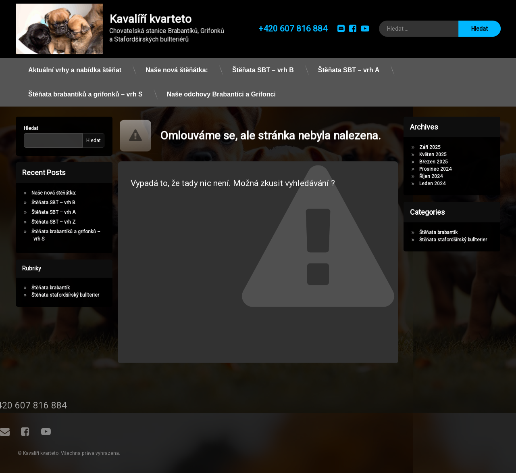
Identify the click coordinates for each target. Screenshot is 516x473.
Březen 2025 (436, 162)
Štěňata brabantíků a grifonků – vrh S (85, 91)
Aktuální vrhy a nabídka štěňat (74, 66)
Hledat (28, 128)
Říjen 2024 (433, 176)
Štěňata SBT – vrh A (348, 66)
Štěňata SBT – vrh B (263, 66)
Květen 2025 (435, 154)
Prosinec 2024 (438, 169)
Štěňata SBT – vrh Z (51, 222)
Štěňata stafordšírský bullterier (62, 295)
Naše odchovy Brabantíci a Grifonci (221, 91)
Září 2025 (432, 147)
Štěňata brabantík (48, 288)
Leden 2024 (435, 183)
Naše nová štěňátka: (177, 66)
